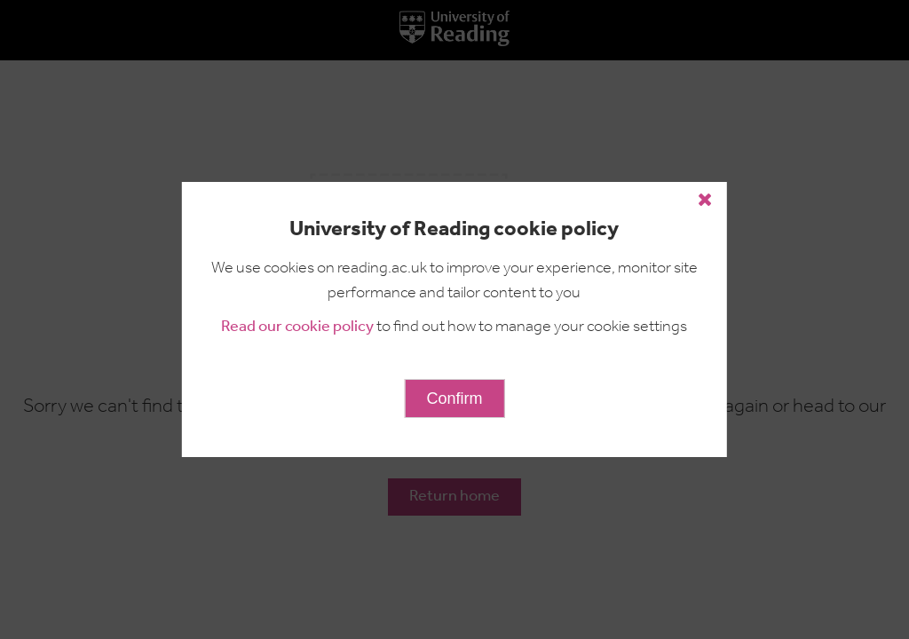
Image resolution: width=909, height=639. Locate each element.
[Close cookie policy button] (705, 199)
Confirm (454, 398)
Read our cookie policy (297, 327)
